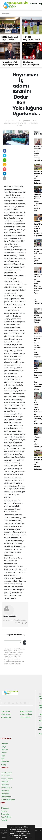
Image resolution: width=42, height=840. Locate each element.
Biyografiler (5, 814)
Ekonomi (4, 750)
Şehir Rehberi (6, 797)
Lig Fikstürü (5, 785)
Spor (2, 759)
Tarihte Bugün (6, 788)
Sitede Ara (5, 808)
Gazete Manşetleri (8, 800)
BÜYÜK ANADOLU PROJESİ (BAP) (38, 319)
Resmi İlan (5, 762)
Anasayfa (5, 14)
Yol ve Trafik (5, 776)
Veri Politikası (6, 717)
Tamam (28, 838)
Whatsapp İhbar (26, 714)
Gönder (25, 642)
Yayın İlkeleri (5, 714)
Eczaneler (4, 782)
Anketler (4, 811)
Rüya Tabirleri (6, 817)
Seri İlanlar (5, 794)
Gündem (33, 3)
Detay (19, 838)
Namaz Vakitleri (7, 779)
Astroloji (4, 820)
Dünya (3, 747)
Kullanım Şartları (26, 711)
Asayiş (3, 765)
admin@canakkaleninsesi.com (14, 620)
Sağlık (3, 756)
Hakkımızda (5, 711)
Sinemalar (5, 791)
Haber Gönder (25, 717)
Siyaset (4, 753)
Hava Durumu (6, 773)
